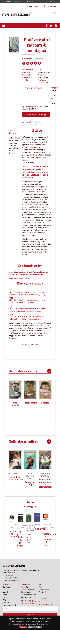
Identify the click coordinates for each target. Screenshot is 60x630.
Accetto (23, 627)
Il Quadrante (26, 592)
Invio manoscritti (9, 605)
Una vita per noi (29, 538)
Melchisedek (26, 597)
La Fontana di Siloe (28, 595)
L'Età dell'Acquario (28, 589)
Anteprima (25, 587)
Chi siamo (6, 587)
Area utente (36, 6)
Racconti (40, 124)
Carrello (52, 6)
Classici (36, 122)
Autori (5, 592)
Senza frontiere (36, 58)
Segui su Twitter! (20, 278)
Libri (4, 589)
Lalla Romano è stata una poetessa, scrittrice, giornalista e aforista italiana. (14, 145)
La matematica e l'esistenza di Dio (49, 537)
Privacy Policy (35, 627)
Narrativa (28, 124)
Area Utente (44, 589)
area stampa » (28, 601)
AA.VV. (37, 525)
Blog (4, 600)
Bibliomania (41, 528)
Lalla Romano (28, 54)
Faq (40, 587)
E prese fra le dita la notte (20, 538)
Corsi (4, 597)
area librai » (27, 603)
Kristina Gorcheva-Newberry (31, 527)
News (4, 595)
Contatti (5, 602)
